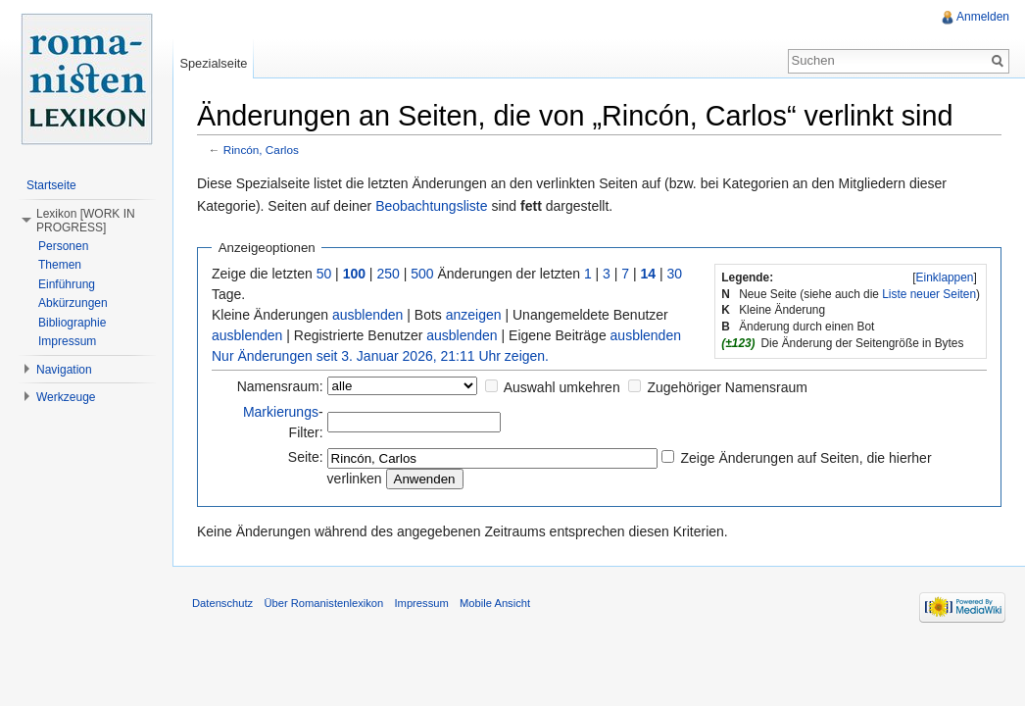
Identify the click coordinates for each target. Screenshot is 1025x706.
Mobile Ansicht (495, 603)
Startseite (51, 185)
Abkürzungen (73, 303)
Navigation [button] (64, 370)
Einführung (66, 284)
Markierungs (280, 412)
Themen (59, 265)
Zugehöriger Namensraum (726, 387)
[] (944, 277)
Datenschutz (222, 603)
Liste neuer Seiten (929, 294)
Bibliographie (72, 322)
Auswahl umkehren (562, 387)
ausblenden (367, 315)
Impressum (67, 341)
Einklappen (945, 277)
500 (422, 273)
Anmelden (982, 17)
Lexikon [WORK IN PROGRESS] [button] (85, 220)
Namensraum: (280, 386)
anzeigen (474, 315)
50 (324, 273)
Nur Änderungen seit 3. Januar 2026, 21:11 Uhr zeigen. (380, 356)
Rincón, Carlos (261, 149)
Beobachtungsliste (431, 206)
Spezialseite (213, 63)
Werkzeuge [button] (65, 397)
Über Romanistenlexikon (323, 603)
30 (675, 273)
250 (387, 273)
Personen (63, 246)
